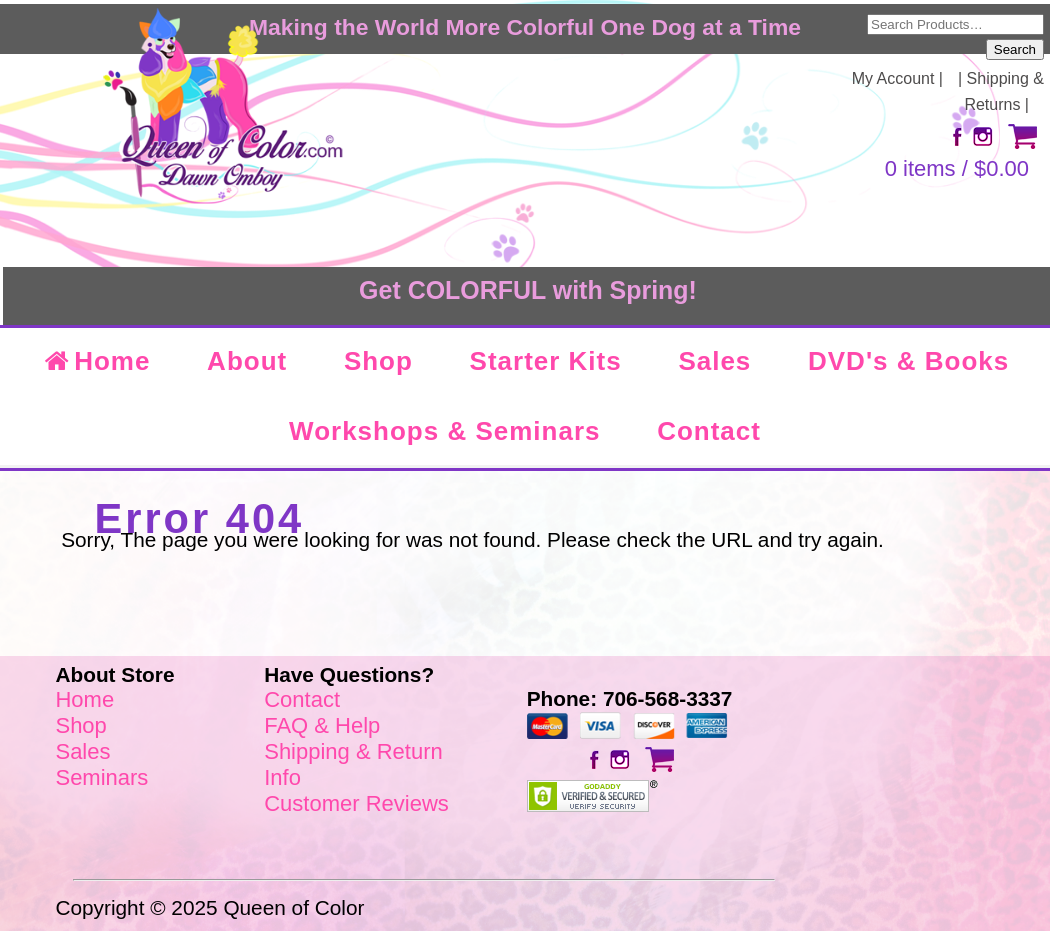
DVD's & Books (908, 361)
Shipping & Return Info (353, 764)
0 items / (957, 168)
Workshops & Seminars (444, 431)
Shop (378, 361)
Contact (709, 431)
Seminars (101, 777)
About (247, 361)
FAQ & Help (322, 725)
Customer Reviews (356, 803)
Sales (714, 361)
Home (96, 361)
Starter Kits (546, 361)
